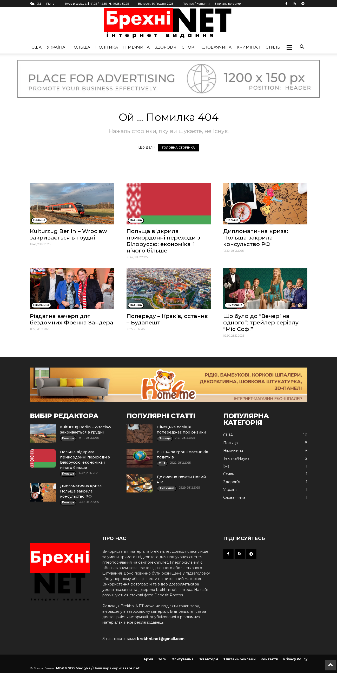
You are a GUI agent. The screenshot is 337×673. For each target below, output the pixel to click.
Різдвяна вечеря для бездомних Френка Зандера (71, 319)
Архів (148, 659)
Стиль (273, 47)
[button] (289, 47)
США (36, 47)
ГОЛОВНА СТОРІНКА (178, 147)
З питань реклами (228, 3)
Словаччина (216, 47)
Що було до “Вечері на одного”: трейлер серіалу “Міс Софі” (261, 322)
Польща (80, 47)
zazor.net (131, 668)
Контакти (269, 659)
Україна (56, 47)
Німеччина (136, 47)
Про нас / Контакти (196, 3)
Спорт (189, 47)
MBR (60, 668)
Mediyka (83, 668)
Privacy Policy (295, 659)
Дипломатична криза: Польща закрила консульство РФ (255, 237)
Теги (162, 659)
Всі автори (208, 659)
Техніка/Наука (236, 458)
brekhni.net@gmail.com (160, 638)
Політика (106, 47)
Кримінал (248, 47)
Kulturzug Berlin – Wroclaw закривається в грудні (68, 234)
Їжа (226, 466)
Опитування (182, 659)
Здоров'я (165, 47)
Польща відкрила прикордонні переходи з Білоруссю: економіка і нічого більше (163, 241)
